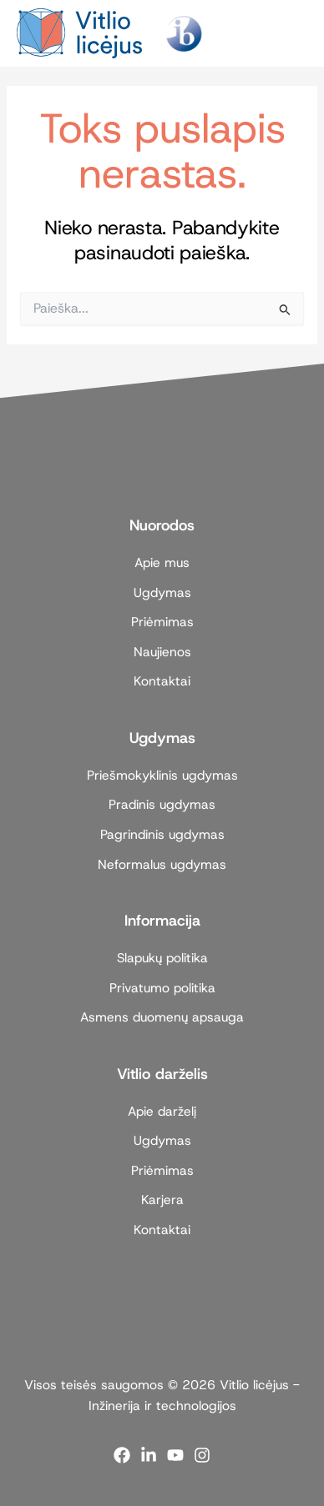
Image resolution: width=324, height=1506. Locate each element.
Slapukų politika (162, 957)
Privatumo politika (162, 987)
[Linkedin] (148, 1455)
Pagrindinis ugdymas (162, 834)
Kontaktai (162, 681)
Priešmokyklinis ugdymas (162, 775)
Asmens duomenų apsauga (162, 1017)
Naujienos (162, 651)
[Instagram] (202, 1455)
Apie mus (162, 562)
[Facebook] (122, 1455)
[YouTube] (175, 1455)
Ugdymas (162, 592)
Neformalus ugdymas (162, 864)
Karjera (162, 1199)
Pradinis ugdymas (162, 804)
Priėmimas (162, 621)
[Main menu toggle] (288, 33)
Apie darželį (162, 1111)
